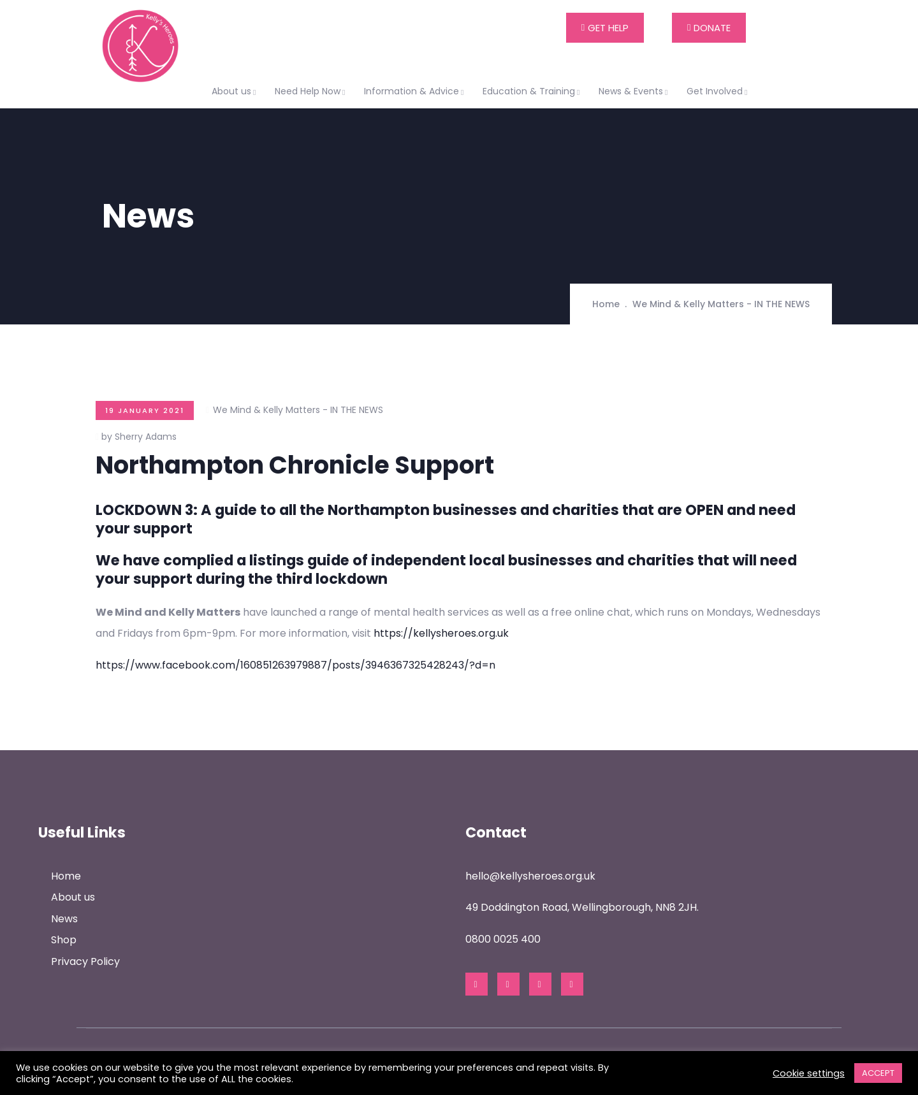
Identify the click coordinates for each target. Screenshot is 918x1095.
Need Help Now (312, 91)
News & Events (635, 91)
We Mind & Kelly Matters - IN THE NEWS (721, 304)
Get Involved (719, 91)
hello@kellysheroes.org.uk (530, 876)
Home (606, 304)
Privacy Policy (85, 961)
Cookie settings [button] (809, 1073)
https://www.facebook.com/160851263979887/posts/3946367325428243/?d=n (295, 665)
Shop (63, 939)
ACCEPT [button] (878, 1073)
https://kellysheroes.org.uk (441, 633)
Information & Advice (415, 91)
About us (235, 91)
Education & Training (533, 91)
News (64, 918)
